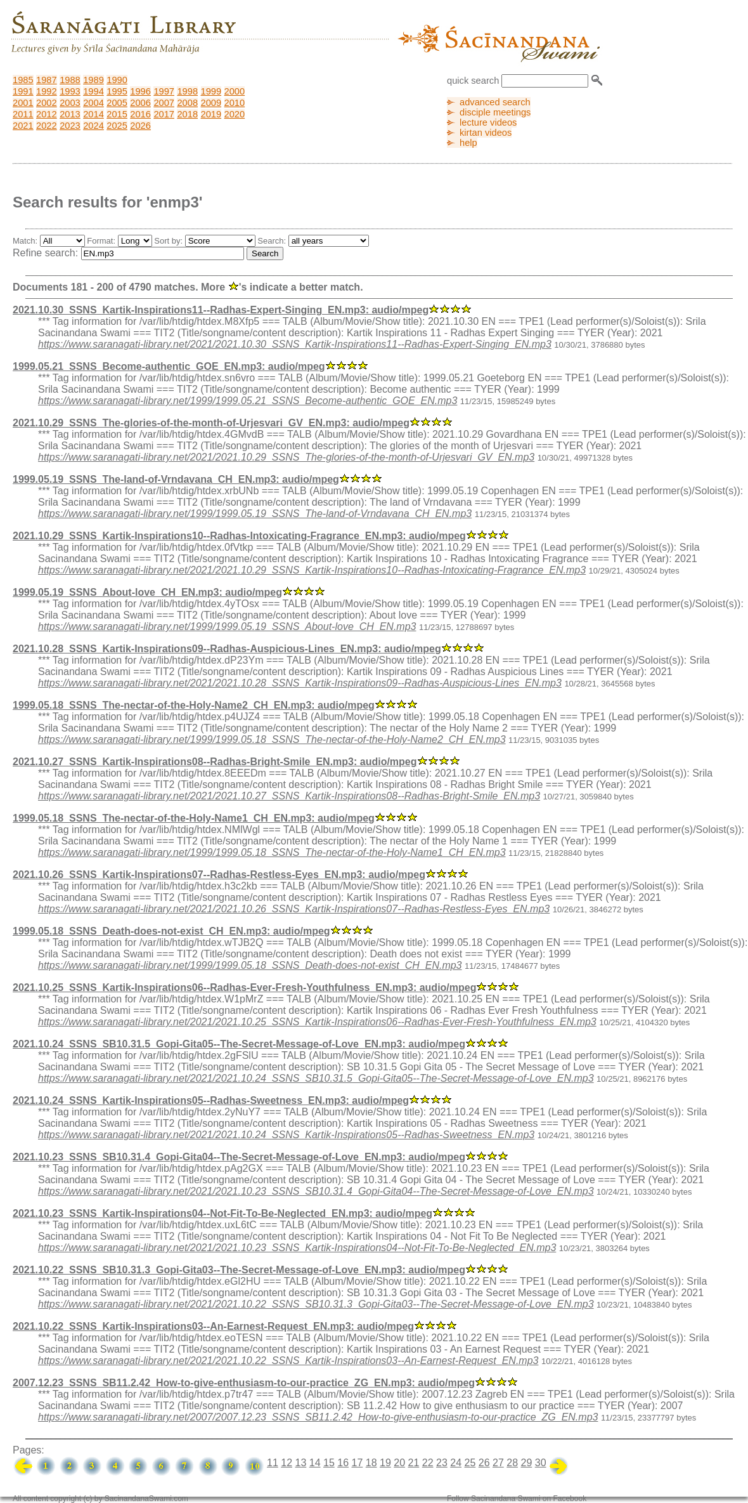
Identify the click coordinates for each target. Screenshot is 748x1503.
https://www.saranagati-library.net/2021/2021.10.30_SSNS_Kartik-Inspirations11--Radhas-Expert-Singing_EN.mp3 (294, 344)
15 (329, 1462)
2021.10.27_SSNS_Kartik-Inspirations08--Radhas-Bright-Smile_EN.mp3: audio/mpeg (215, 761)
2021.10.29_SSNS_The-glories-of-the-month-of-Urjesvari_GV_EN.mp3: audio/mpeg (211, 422)
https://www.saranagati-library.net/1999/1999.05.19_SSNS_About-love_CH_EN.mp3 (227, 626)
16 (343, 1462)
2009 (211, 103)
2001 (23, 103)
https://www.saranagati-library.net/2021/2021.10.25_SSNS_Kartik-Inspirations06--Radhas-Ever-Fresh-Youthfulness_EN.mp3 (317, 1021)
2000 (234, 91)
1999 (211, 91)
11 (272, 1462)
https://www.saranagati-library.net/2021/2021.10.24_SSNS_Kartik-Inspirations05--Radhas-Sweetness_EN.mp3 (286, 1134)
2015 (116, 114)
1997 (163, 91)
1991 (23, 91)
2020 (234, 114)
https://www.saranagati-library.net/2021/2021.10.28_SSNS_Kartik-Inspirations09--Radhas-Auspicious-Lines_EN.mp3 (300, 683)
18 (371, 1462)
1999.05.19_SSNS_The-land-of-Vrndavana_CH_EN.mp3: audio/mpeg (176, 479)
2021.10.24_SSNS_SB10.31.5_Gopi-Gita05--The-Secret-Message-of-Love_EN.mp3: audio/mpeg (239, 1044)
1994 (93, 91)
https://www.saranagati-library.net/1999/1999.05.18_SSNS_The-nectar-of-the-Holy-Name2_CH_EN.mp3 (272, 739)
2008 (187, 103)
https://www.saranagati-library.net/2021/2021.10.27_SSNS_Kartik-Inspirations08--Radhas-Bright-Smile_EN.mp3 (289, 796)
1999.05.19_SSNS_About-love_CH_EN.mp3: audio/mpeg (147, 592)
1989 (93, 80)
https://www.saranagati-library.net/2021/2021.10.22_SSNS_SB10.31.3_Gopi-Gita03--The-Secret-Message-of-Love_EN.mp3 (316, 1304)
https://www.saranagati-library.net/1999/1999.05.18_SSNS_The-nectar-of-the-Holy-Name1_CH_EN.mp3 (272, 852)
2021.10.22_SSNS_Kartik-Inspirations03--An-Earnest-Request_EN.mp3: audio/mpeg (213, 1326)
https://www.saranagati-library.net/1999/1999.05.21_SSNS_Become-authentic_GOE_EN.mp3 (247, 400)
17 (357, 1462)
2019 (211, 114)
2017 (163, 114)
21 (413, 1462)
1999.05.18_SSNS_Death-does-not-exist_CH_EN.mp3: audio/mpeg (171, 931)
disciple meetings (495, 112)
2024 (93, 126)
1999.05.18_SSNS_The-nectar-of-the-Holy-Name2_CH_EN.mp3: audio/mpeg (194, 705)
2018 (187, 114)
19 (385, 1462)
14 (315, 1462)
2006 (140, 103)
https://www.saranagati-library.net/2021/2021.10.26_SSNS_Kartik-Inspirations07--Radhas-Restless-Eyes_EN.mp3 (294, 908)
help (468, 143)
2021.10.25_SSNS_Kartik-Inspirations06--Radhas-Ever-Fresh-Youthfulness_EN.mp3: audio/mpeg (244, 987)
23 (442, 1462)
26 (484, 1462)
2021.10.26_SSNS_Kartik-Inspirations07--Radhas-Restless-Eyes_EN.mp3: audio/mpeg (219, 874)
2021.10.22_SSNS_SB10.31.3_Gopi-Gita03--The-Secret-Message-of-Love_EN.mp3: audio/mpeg (239, 1269)
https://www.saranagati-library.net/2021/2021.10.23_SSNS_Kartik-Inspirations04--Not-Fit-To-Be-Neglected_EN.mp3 (297, 1247)
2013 (70, 114)
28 (512, 1462)
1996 (140, 91)
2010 (234, 103)
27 (498, 1462)
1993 (70, 91)
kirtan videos (486, 133)
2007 (163, 103)
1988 (70, 80)
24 (455, 1462)
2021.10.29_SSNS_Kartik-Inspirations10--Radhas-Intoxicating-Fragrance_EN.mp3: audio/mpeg (239, 535)
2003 (70, 103)
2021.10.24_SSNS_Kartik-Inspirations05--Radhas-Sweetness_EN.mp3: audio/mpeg (211, 1100)
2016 (140, 114)
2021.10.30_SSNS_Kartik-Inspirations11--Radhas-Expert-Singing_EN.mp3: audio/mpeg (221, 310)
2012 (46, 114)
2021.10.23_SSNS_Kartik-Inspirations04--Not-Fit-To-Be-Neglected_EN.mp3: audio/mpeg (222, 1213)
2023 (70, 126)
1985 (23, 80)
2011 (23, 114)
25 (469, 1462)
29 (526, 1462)
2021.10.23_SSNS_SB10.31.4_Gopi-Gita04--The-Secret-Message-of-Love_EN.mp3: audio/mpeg (239, 1157)
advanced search (495, 102)
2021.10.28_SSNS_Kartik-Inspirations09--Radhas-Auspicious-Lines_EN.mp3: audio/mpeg (227, 648)
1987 (46, 80)
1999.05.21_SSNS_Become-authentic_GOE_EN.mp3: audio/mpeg (169, 366)
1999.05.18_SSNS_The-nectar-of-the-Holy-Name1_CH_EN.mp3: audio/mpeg (194, 818)
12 (286, 1462)
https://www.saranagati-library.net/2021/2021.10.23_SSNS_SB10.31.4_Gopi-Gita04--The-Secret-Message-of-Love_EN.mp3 (316, 1191)
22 (428, 1462)
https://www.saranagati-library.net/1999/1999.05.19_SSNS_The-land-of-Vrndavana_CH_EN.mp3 (255, 513)
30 (540, 1462)
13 (300, 1462)
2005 (116, 103)
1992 (46, 91)
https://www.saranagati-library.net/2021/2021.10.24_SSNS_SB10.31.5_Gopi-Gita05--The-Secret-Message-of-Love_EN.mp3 (316, 1078)
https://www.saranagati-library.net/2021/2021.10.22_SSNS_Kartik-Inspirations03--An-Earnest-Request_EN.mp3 (288, 1360)
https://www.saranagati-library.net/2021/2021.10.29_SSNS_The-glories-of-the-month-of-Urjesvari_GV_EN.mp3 (286, 457)
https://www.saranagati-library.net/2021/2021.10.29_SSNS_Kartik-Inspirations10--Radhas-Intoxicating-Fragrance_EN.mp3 (312, 570)
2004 (93, 103)
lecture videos (488, 122)
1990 (116, 80)
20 (399, 1462)
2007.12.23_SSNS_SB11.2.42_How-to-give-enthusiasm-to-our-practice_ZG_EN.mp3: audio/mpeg (244, 1382)
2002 (46, 103)
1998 (187, 91)
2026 (140, 126)
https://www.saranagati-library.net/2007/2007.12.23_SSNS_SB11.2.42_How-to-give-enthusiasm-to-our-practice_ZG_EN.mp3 (318, 1417)
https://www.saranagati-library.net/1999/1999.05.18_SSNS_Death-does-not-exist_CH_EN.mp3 (250, 965)
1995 (116, 91)
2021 (23, 126)
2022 (46, 126)
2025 (116, 126)
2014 (93, 114)
